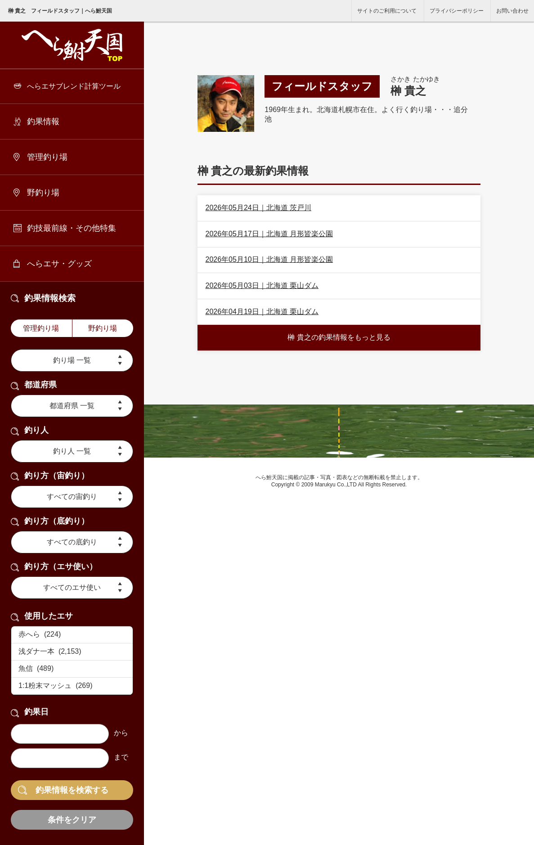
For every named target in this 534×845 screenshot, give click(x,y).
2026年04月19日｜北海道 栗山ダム (262, 311)
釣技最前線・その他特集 (71, 228)
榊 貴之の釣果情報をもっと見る (338, 337)
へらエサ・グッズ (59, 263)
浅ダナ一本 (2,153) (72, 652)
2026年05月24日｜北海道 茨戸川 (258, 207)
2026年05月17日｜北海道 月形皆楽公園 (269, 234)
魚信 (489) (72, 669)
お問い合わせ (512, 11)
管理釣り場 (47, 157)
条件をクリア (72, 819)
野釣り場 (43, 192)
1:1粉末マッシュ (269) (72, 686)
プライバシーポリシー (457, 11)
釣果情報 (43, 121)
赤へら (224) (72, 634)
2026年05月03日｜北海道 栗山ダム (262, 285)
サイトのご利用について (387, 11)
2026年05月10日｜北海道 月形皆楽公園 (269, 259)
